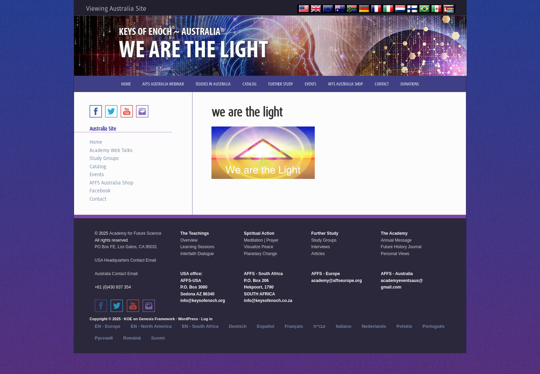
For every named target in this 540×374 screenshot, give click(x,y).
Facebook (100, 190)
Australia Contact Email (116, 273)
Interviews (320, 246)
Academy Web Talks (111, 150)
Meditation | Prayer (261, 240)
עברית (319, 326)
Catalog (98, 166)
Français (293, 326)
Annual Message (396, 240)
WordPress (188, 319)
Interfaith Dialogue (197, 253)
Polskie (404, 326)
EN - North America (151, 326)
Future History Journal (401, 246)
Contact (98, 198)
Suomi (158, 338)
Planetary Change (260, 253)
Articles (318, 253)
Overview (189, 240)
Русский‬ (104, 338)
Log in (206, 319)
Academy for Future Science (135, 233)
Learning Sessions (197, 246)
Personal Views (395, 253)
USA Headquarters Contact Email (125, 260)
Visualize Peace (258, 246)
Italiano (344, 326)
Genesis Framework (157, 319)
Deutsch (238, 326)
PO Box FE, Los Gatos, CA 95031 (126, 246)
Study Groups (104, 158)
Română (132, 338)
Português (434, 326)
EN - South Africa (200, 326)
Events (97, 174)
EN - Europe (107, 326)
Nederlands (374, 326)
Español (265, 326)
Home (96, 142)
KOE (128, 319)
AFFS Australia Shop (111, 182)
